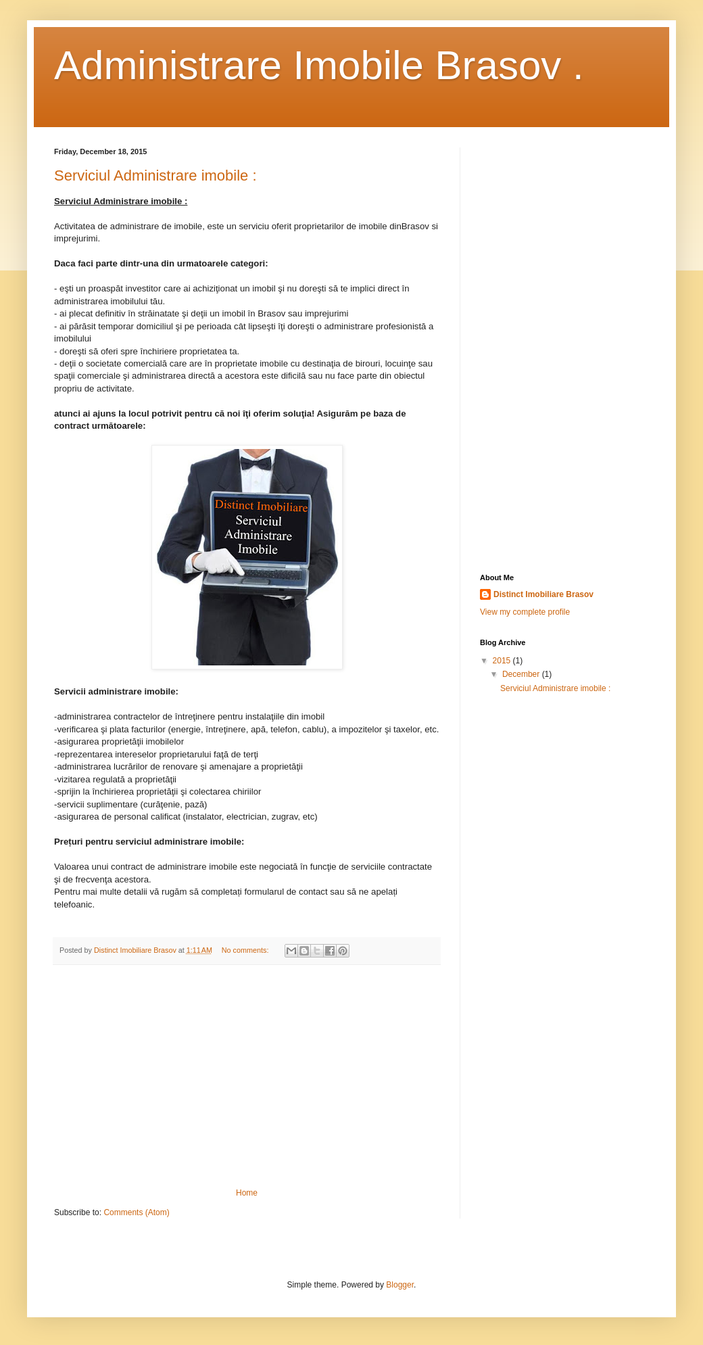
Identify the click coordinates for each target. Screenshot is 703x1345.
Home (247, 1193)
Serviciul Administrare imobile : (155, 175)
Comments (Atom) (136, 1212)
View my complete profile (525, 612)
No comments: (246, 950)
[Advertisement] (246, 1076)
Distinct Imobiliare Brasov (543, 594)
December (522, 674)
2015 (503, 660)
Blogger (400, 1285)
